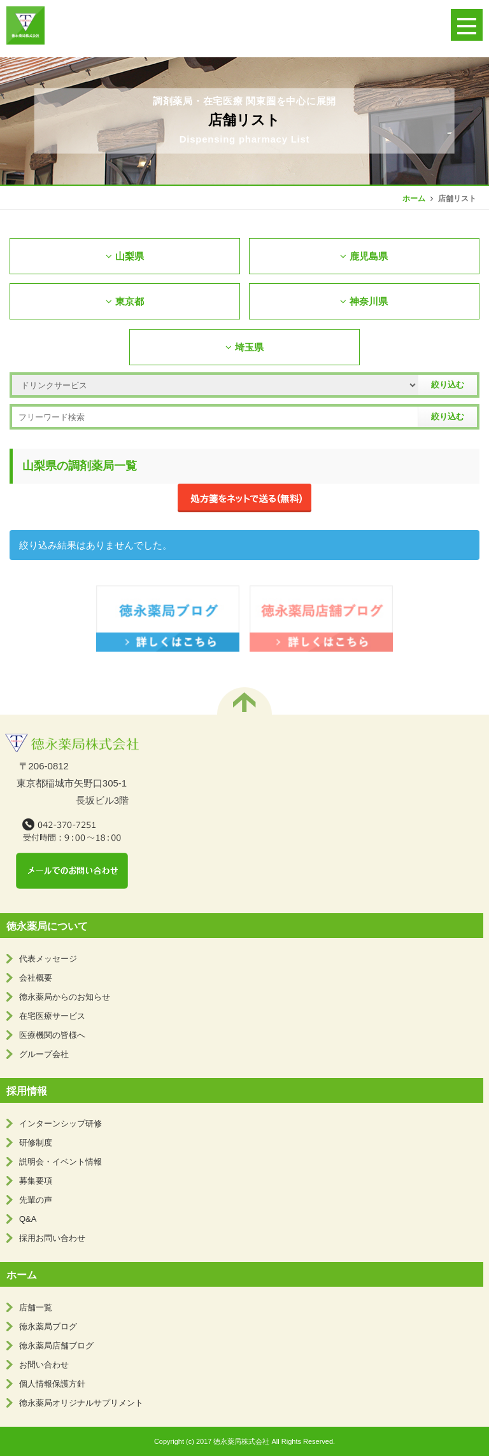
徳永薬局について (47, 926)
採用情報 (26, 1091)
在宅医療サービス (52, 1016)
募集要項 (35, 1181)
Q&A (27, 1219)
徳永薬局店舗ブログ (56, 1345)
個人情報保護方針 (52, 1384)
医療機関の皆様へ (52, 1035)
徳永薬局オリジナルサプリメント (81, 1403)
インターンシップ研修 (60, 1123)
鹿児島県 (364, 256)
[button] (467, 25)
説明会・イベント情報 (60, 1161)
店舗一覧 (35, 1307)
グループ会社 (44, 1054)
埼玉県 (244, 347)
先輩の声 (35, 1200)
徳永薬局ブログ (48, 1326)
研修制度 (35, 1142)
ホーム (413, 198)
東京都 (125, 301)
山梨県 (125, 256)
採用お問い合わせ (52, 1238)
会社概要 (35, 978)
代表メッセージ (48, 958)
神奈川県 (364, 301)
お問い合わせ (44, 1364)
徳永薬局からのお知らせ (64, 997)
